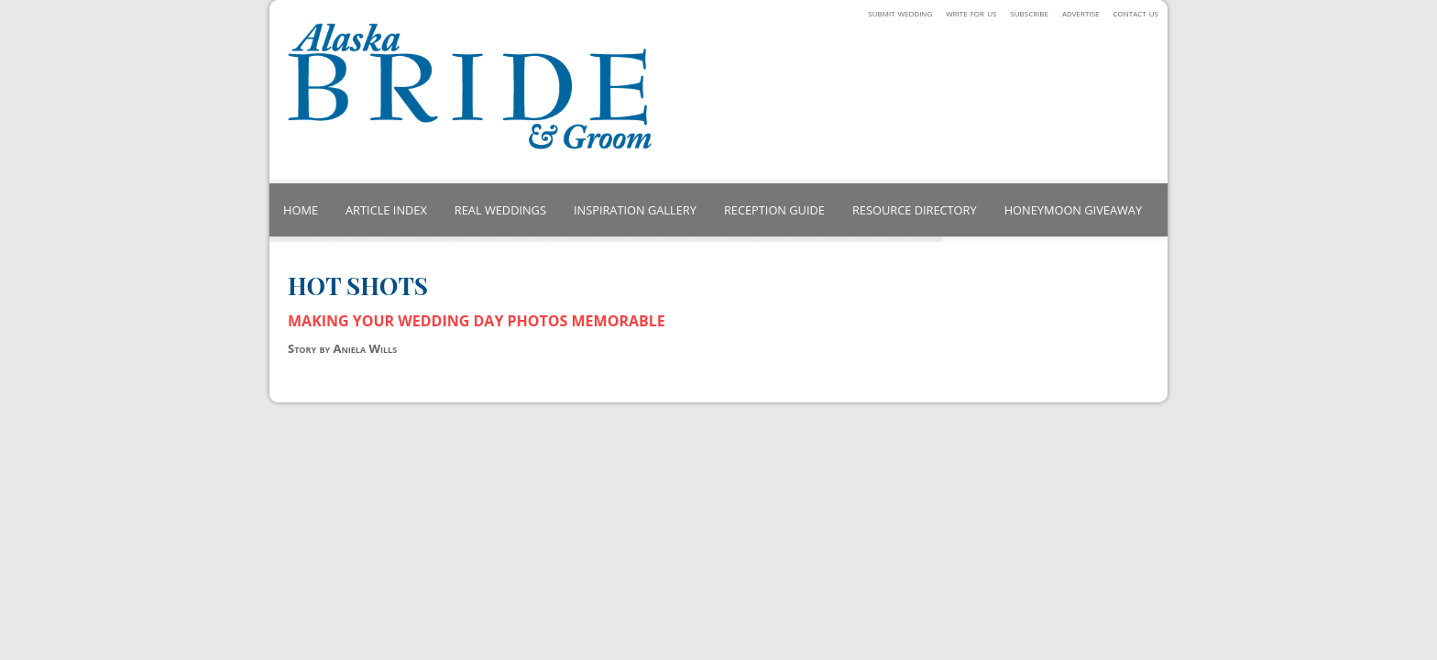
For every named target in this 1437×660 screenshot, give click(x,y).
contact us (1135, 12)
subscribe (1029, 12)
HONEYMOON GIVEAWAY (1073, 210)
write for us (971, 12)
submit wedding (900, 12)
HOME (300, 210)
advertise (1081, 12)
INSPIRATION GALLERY (635, 210)
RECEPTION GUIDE (774, 210)
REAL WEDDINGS (500, 210)
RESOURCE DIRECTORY (914, 210)
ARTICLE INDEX (386, 210)
